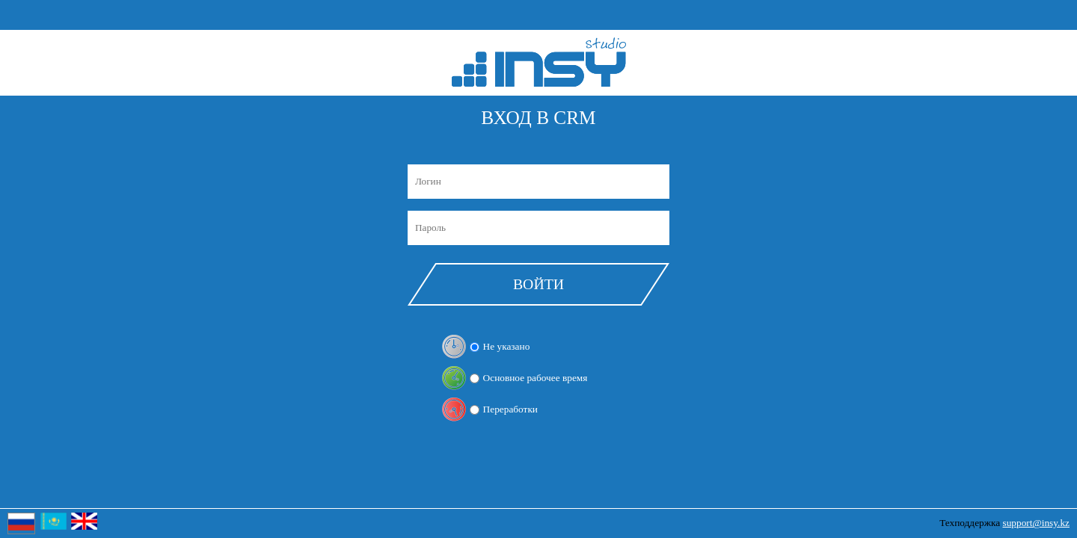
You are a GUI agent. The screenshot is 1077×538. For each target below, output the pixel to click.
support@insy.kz (1036, 522)
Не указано (506, 346)
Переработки (510, 409)
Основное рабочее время (535, 377)
